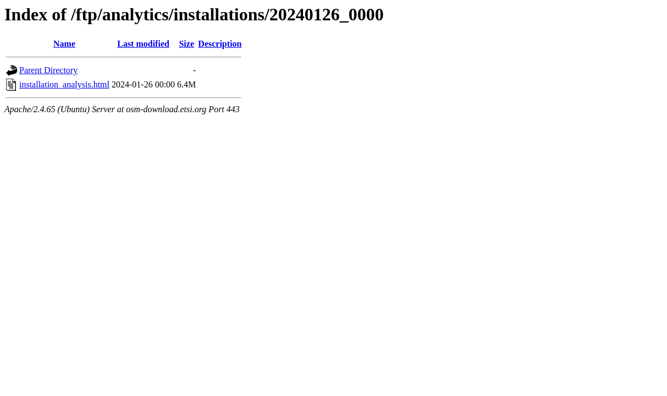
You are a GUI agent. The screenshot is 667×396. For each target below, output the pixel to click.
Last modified (143, 43)
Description (219, 43)
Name (64, 43)
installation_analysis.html (64, 84)
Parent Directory (48, 70)
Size (186, 43)
